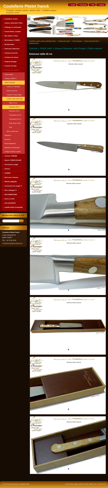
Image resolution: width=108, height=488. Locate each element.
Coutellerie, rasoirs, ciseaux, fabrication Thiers (42, 41)
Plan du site (83, 4)
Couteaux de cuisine (64, 41)
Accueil (73, 4)
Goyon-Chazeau (77, 41)
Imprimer (101, 4)
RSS (93, 4)
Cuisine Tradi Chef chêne (91, 41)
